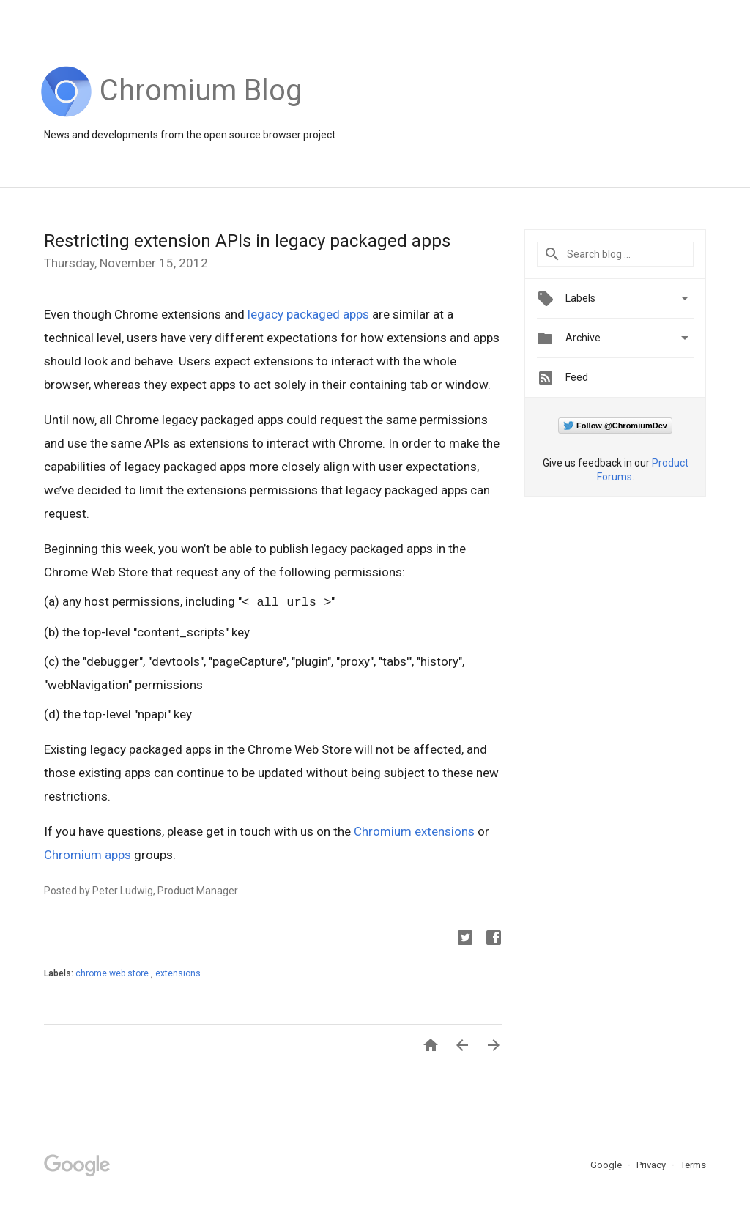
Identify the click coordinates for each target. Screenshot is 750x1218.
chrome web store (113, 973)
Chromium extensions (414, 831)
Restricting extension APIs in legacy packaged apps (247, 241)
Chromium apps (87, 854)
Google (607, 1164)
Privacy (652, 1164)
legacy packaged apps (308, 314)
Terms (693, 1164)
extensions (178, 973)
